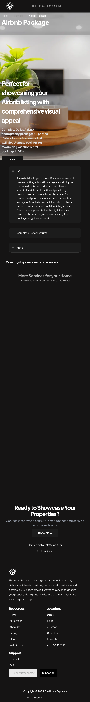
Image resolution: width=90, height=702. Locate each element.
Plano (50, 620)
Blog (12, 639)
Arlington (52, 626)
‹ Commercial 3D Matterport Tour (45, 544)
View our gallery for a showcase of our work (30, 262)
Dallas (50, 614)
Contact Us (16, 659)
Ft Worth (52, 639)
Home (13, 614)
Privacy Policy (34, 697)
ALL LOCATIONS (56, 645)
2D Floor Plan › (45, 551)
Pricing (13, 632)
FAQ (12, 665)
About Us (15, 626)
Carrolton (52, 632)
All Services (16, 620)
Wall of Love (16, 645)
